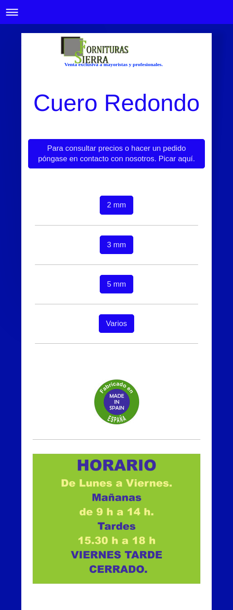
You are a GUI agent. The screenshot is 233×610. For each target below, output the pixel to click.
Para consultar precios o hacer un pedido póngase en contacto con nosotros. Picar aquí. (116, 153)
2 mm (116, 205)
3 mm (116, 244)
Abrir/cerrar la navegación (116, 12)
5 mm (116, 284)
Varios (116, 323)
